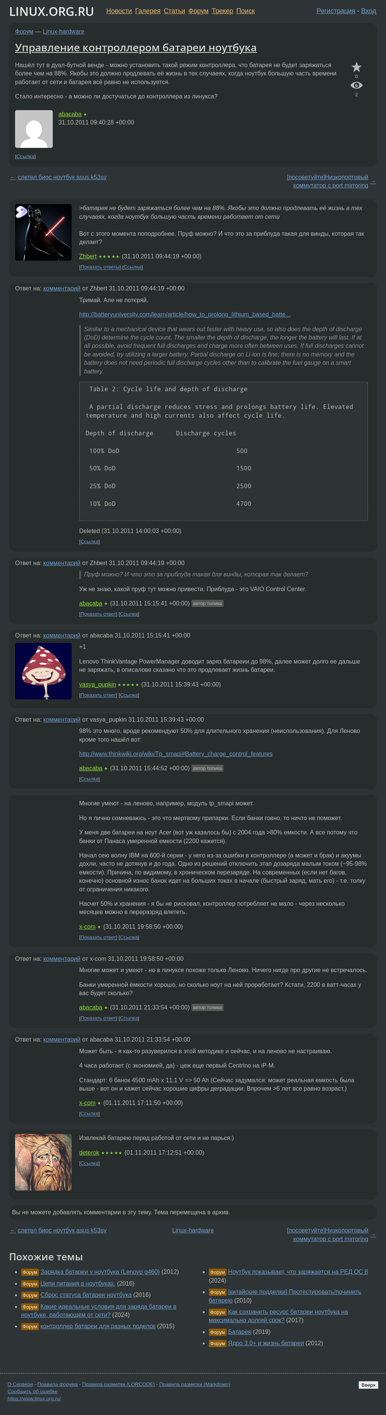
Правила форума (58, 1384)
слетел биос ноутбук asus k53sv (62, 177)
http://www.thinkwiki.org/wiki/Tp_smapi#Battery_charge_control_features (176, 754)
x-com (87, 926)
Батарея (239, 1332)
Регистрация (336, 11)
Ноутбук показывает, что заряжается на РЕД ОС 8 (298, 1272)
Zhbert (87, 256)
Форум (198, 11)
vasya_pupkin (97, 684)
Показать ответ (98, 614)
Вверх (368, 1385)
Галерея (148, 11)
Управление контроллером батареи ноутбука (136, 47)
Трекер (222, 11)
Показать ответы (100, 267)
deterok (89, 1152)
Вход (368, 11)
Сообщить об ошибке (33, 1391)
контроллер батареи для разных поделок (97, 1326)
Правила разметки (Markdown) (194, 1384)
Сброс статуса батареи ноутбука (86, 1295)
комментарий (62, 288)
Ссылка (25, 156)
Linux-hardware (63, 31)
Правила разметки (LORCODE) (118, 1384)
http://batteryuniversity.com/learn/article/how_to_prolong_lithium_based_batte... (185, 314)
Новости (119, 11)
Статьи (174, 11)
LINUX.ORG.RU (51, 11)
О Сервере (20, 1384)
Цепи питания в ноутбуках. (77, 1283)
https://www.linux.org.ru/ (34, 1398)
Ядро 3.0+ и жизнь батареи (266, 1343)
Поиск (245, 11)
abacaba (69, 114)
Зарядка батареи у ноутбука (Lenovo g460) (100, 1272)
